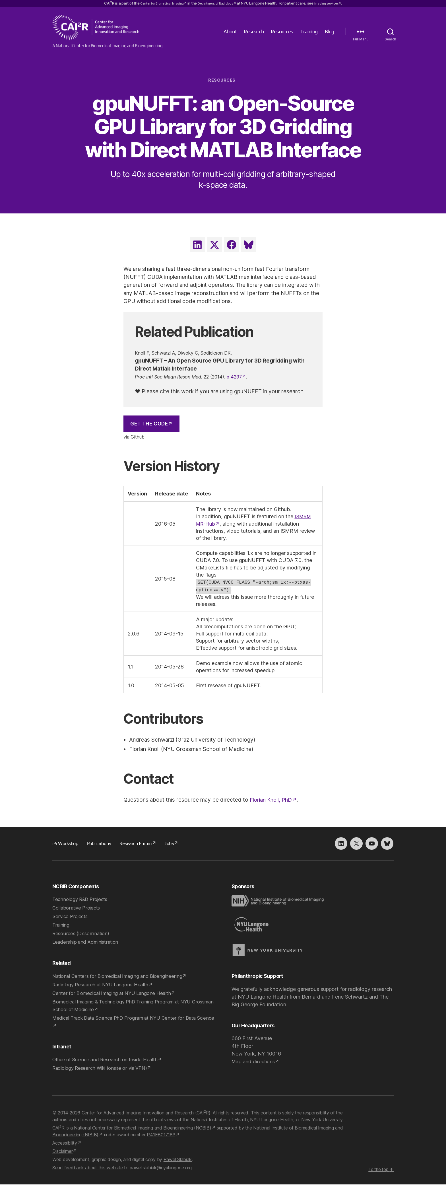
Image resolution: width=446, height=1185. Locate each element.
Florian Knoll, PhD (272, 800)
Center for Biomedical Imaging (155, 3)
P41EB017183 (161, 1135)
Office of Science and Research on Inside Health (107, 1060)
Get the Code (149, 425)
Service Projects (71, 917)
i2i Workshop (66, 844)
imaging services (333, 3)
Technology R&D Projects (82, 900)
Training (309, 31)
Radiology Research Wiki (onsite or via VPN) (103, 1068)
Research (254, 31)
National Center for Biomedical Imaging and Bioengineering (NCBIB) (142, 1128)
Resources (282, 31)
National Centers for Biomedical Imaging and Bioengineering (121, 977)
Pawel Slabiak (178, 1160)
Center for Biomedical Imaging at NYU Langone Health (115, 994)
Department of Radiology (216, 3)
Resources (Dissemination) (82, 934)
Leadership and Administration (87, 942)
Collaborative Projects (77, 908)
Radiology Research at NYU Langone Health (103, 985)
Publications (101, 844)
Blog (329, 31)
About (230, 31)
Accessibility (64, 1143)
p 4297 (234, 378)
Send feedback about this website (87, 1168)
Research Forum (140, 844)
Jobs (176, 844)
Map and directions (254, 1062)
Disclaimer (62, 1152)
